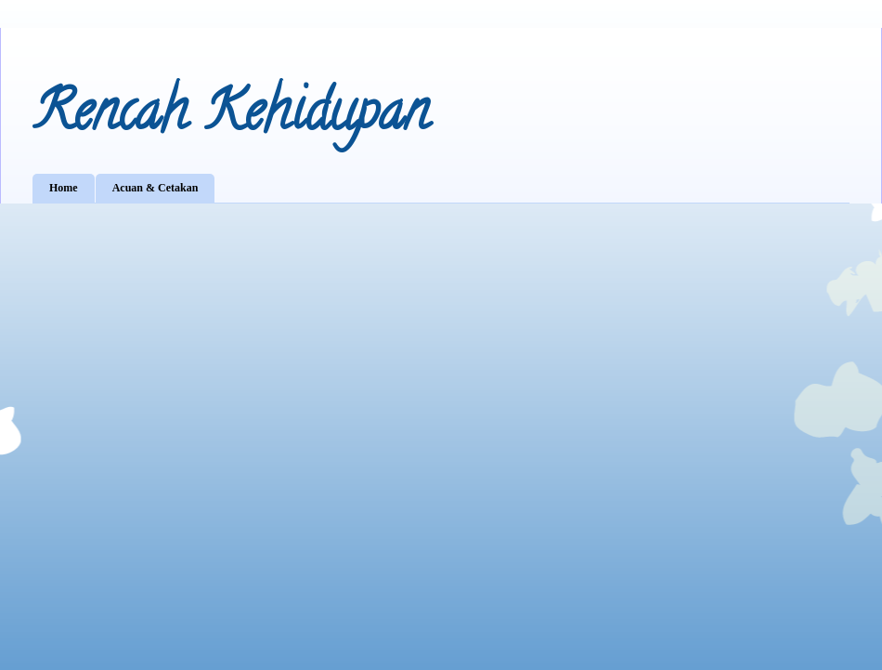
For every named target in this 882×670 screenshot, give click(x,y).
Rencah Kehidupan (230, 117)
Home (63, 187)
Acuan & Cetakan (155, 187)
